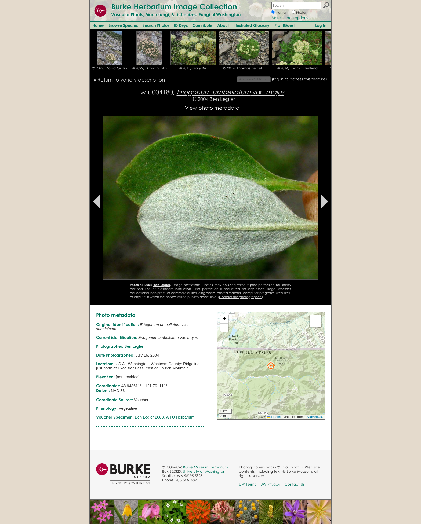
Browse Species (123, 25)
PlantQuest (284, 25)
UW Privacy (270, 484)
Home (98, 25)
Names (281, 12)
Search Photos (156, 25)
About (223, 25)
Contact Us (294, 484)
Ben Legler (222, 99)
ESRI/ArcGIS (313, 417)
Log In (320, 25)
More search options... (291, 18)
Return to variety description (131, 79)
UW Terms (247, 484)
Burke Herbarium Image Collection (174, 6)
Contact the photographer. (240, 297)
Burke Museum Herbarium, (206, 467)
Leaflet (274, 417)
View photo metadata (212, 108)
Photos (301, 12)
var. (230, 92)
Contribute (202, 25)
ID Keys (181, 25)
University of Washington (204, 471)
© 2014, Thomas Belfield (243, 68)
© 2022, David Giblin (109, 68)
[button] (271, 365)
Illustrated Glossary (252, 25)
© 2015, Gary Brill (193, 68)
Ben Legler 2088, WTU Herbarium (164, 417)
